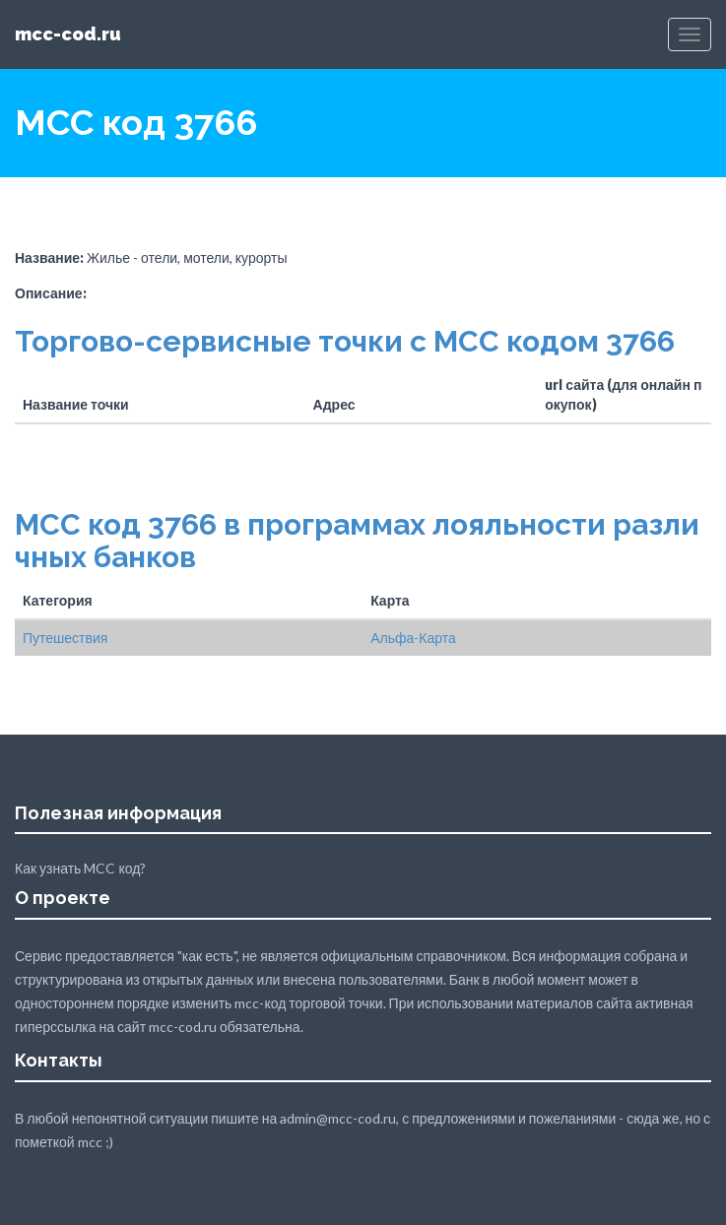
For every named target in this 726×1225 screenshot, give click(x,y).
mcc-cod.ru (68, 34)
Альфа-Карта (413, 637)
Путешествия (65, 637)
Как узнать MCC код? (80, 868)
